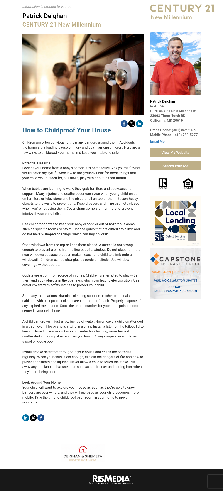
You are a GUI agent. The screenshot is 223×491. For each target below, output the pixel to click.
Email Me (157, 141)
